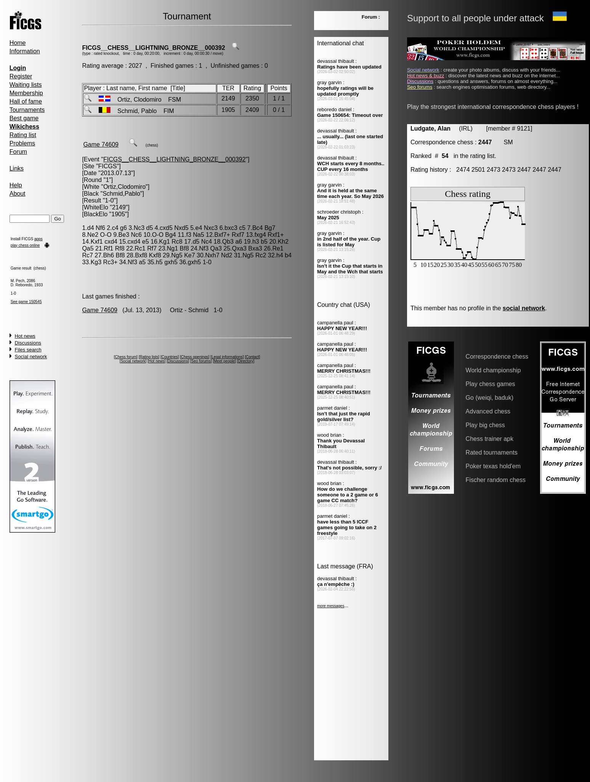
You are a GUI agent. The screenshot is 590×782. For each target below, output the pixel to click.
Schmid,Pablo (121, 193)
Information (25, 51)
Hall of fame (26, 101)
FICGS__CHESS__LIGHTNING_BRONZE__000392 (153, 48)
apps (38, 239)
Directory (245, 361)
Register (21, 76)
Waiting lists (26, 84)
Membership (26, 93)
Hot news (25, 336)
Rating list (23, 135)
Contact (252, 357)
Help (16, 185)
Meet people (224, 361)
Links (17, 168)
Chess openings (194, 357)
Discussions (28, 343)
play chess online (25, 245)
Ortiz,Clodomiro (124, 187)
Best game (24, 118)
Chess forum (125, 357)
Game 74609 (101, 144)
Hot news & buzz (425, 75)
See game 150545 (26, 302)
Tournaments (27, 110)
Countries (170, 357)
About (18, 193)
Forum (18, 151)
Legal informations (227, 357)
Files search (28, 350)
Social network (31, 356)
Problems (22, 143)
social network (524, 308)
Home (18, 43)
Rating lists (148, 357)
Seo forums (201, 361)
